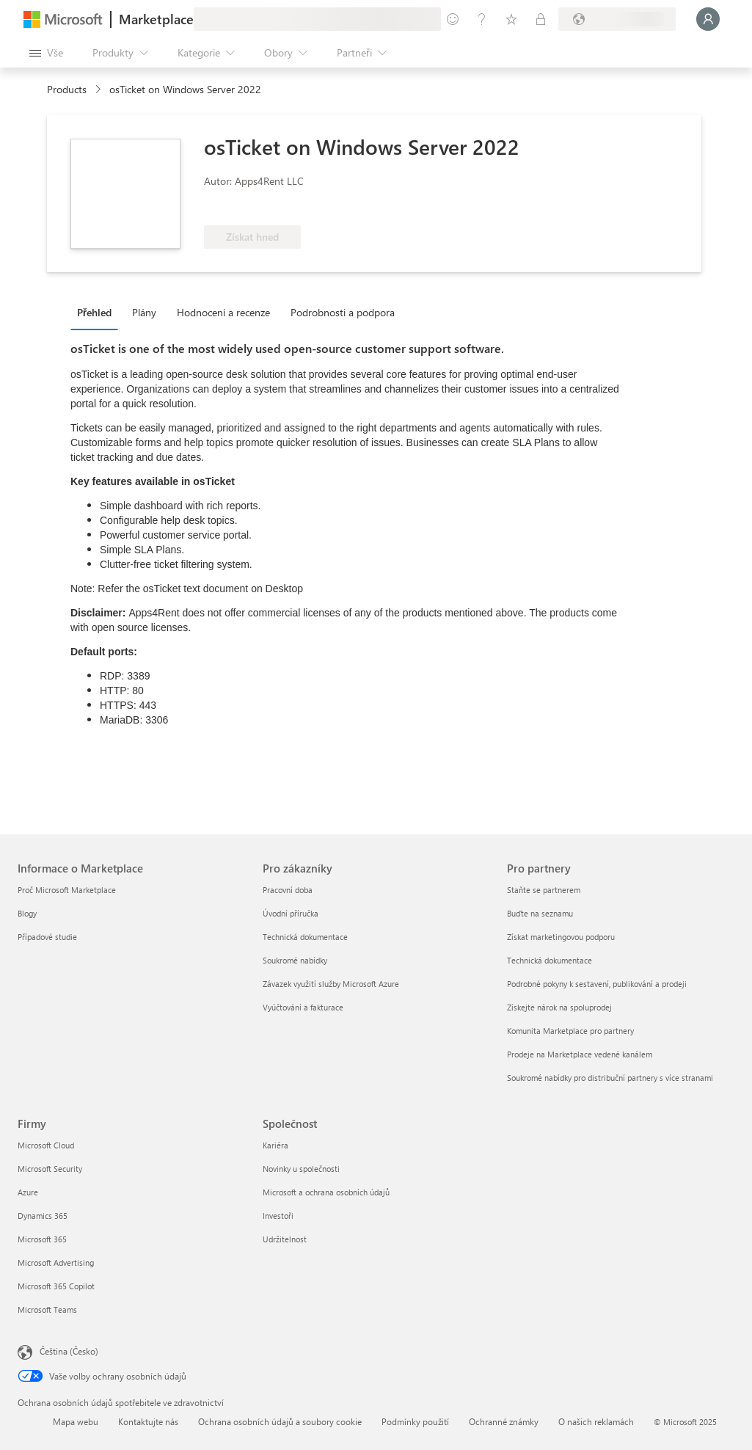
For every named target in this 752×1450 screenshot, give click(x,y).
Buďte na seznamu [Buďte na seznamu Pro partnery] (540, 913)
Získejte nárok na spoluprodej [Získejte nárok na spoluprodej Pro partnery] (559, 1007)
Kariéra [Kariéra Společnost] (275, 1145)
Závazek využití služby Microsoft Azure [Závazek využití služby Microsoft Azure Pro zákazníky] (331, 983)
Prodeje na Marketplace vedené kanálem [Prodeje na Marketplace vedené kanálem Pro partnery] (579, 1054)
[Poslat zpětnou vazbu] (452, 19)
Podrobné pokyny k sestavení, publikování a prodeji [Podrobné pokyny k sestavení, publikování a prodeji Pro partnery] (597, 983)
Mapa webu (75, 1421)
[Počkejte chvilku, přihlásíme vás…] (708, 19)
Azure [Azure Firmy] (28, 1192)
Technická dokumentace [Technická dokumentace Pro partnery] (549, 960)
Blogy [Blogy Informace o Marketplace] (27, 913)
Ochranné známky (504, 1421)
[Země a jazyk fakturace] (617, 19)
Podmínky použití (415, 1421)
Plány (144, 312)
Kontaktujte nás (148, 1421)
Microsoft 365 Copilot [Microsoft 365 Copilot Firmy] (56, 1285)
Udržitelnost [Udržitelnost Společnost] (285, 1239)
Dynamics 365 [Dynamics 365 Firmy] (42, 1215)
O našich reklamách (596, 1421)
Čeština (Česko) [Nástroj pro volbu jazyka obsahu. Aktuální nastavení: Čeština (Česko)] (69, 1351)
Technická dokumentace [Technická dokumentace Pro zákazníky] (305, 936)
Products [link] (67, 89)
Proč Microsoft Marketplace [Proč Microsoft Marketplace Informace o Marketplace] (67, 889)
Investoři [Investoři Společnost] (278, 1215)
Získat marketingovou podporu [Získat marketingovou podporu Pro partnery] (561, 936)
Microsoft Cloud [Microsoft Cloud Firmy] (46, 1145)
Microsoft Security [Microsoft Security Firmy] (50, 1168)
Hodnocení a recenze (223, 312)
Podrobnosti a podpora (343, 312)
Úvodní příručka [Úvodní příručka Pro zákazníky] (290, 913)
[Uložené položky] (511, 19)
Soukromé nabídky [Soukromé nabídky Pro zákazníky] (295, 960)
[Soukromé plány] (540, 19)
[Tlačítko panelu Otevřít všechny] (46, 53)
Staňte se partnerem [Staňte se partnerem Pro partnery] (543, 889)
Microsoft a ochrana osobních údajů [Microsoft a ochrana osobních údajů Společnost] (326, 1192)
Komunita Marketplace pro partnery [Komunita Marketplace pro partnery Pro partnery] (570, 1030)
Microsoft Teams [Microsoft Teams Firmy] (47, 1309)
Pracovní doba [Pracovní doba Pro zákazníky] (288, 889)
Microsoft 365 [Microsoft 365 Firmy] (42, 1239)
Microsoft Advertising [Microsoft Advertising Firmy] (56, 1262)
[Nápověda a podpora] (482, 19)
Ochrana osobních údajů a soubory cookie (280, 1421)
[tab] (97, 312)
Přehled (94, 312)
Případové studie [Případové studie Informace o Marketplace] (47, 936)
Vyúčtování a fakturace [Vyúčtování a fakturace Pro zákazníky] (303, 1007)
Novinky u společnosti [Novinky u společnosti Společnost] (301, 1168)
